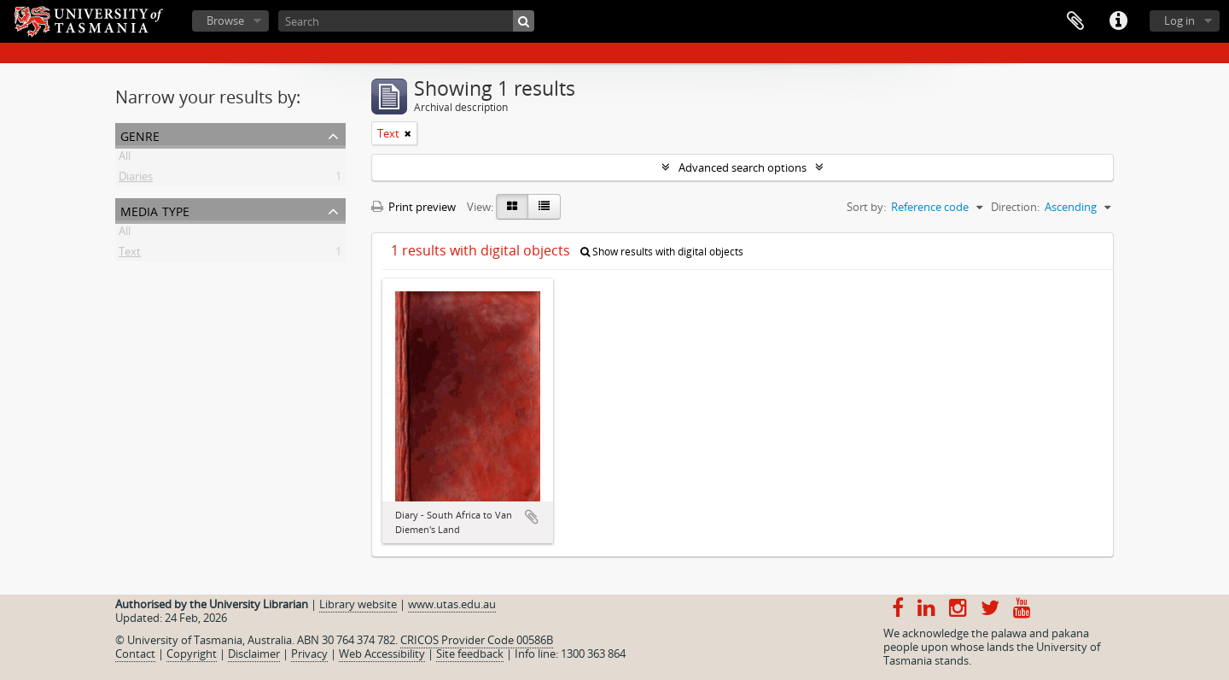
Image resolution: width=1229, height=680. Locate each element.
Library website (358, 604)
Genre (140, 134)
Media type (154, 209)
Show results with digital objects (661, 251)
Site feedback (470, 653)
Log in (1179, 20)
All (125, 159)
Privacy (309, 653)
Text (130, 254)
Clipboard (1075, 21)
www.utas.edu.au (452, 604)
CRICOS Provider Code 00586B (476, 640)
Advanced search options (743, 167)
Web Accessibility (382, 653)
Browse (225, 20)
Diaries (136, 179)
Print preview (413, 206)
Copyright (191, 653)
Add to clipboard (531, 516)
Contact (135, 653)
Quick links (1118, 21)
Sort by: (866, 206)
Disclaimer (254, 653)
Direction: (1015, 206)
